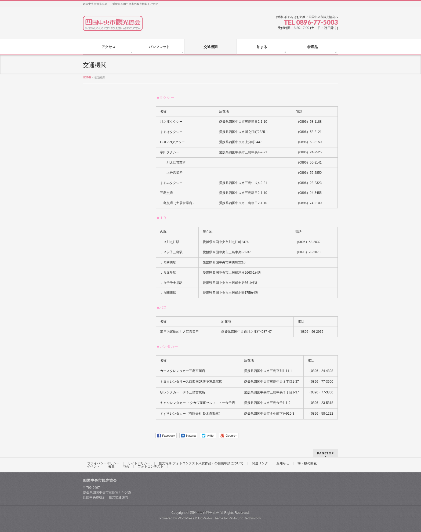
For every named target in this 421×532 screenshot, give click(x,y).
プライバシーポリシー (103, 463)
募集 (111, 466)
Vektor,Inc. (236, 518)
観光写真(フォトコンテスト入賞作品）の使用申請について (201, 463)
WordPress (186, 518)
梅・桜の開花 (307, 463)
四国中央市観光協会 (204, 513)
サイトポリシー (139, 463)
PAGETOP (325, 453)
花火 (126, 466)
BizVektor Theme (210, 518)
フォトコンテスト (151, 466)
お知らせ (282, 463)
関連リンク (260, 463)
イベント (93, 466)
